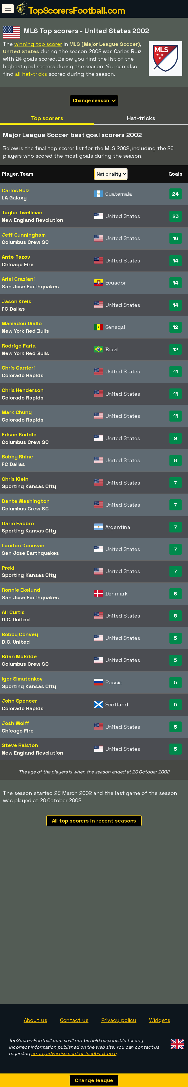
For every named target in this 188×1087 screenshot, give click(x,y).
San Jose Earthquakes (30, 286)
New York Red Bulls (25, 330)
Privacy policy (119, 1020)
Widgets (159, 1020)
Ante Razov (16, 256)
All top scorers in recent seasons (94, 820)
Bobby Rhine (17, 456)
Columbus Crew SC (25, 242)
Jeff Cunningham (24, 234)
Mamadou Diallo (22, 323)
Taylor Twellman (22, 212)
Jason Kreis (16, 301)
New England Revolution (32, 220)
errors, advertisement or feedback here (73, 1053)
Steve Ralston (20, 745)
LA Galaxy (14, 197)
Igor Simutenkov (22, 678)
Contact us (74, 1020)
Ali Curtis (13, 612)
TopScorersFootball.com (76, 10)
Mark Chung (17, 412)
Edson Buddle (19, 434)
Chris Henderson (23, 390)
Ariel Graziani (18, 279)
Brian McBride (19, 656)
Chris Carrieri (18, 367)
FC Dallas (13, 308)
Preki (8, 567)
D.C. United (16, 619)
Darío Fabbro (18, 523)
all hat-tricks (31, 74)
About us (35, 1020)
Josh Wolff (15, 723)
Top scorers (47, 118)
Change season (94, 100)
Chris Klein (15, 479)
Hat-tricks (141, 118)
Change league (94, 1080)
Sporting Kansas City (29, 486)
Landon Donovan (23, 545)
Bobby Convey (20, 634)
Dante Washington (25, 501)
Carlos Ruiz (16, 190)
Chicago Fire (18, 264)
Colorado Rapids (23, 375)
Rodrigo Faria (19, 345)
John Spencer (19, 700)
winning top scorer (38, 44)
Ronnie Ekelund (21, 589)
